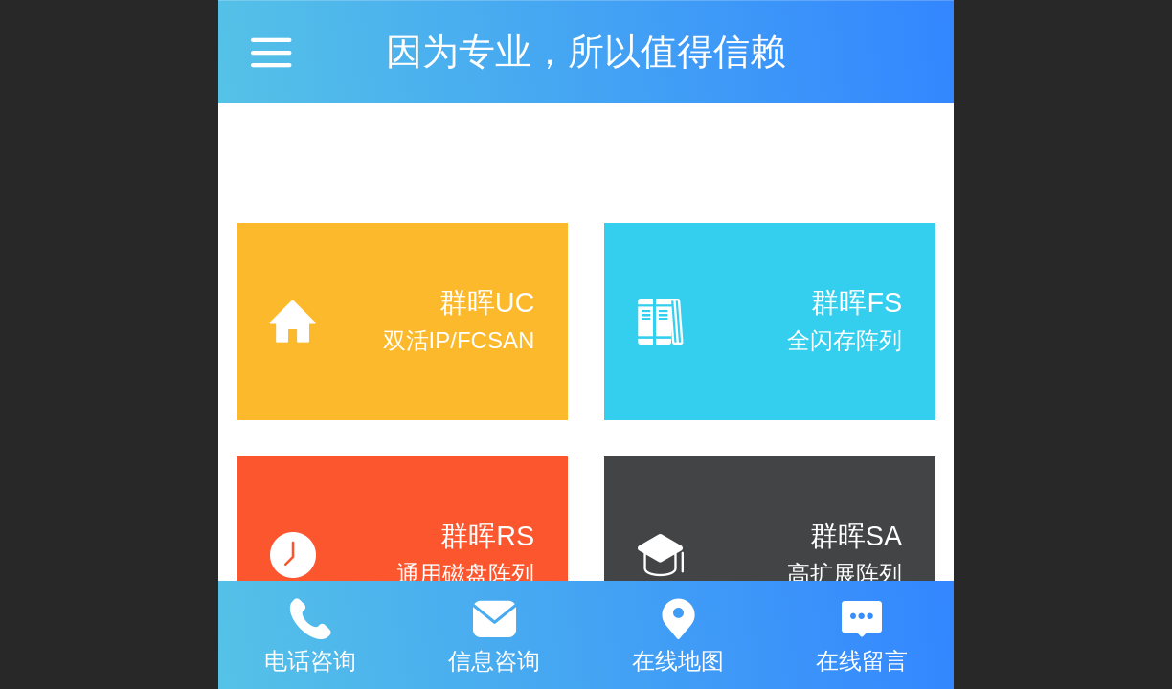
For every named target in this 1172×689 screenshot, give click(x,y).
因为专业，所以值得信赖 (586, 51)
